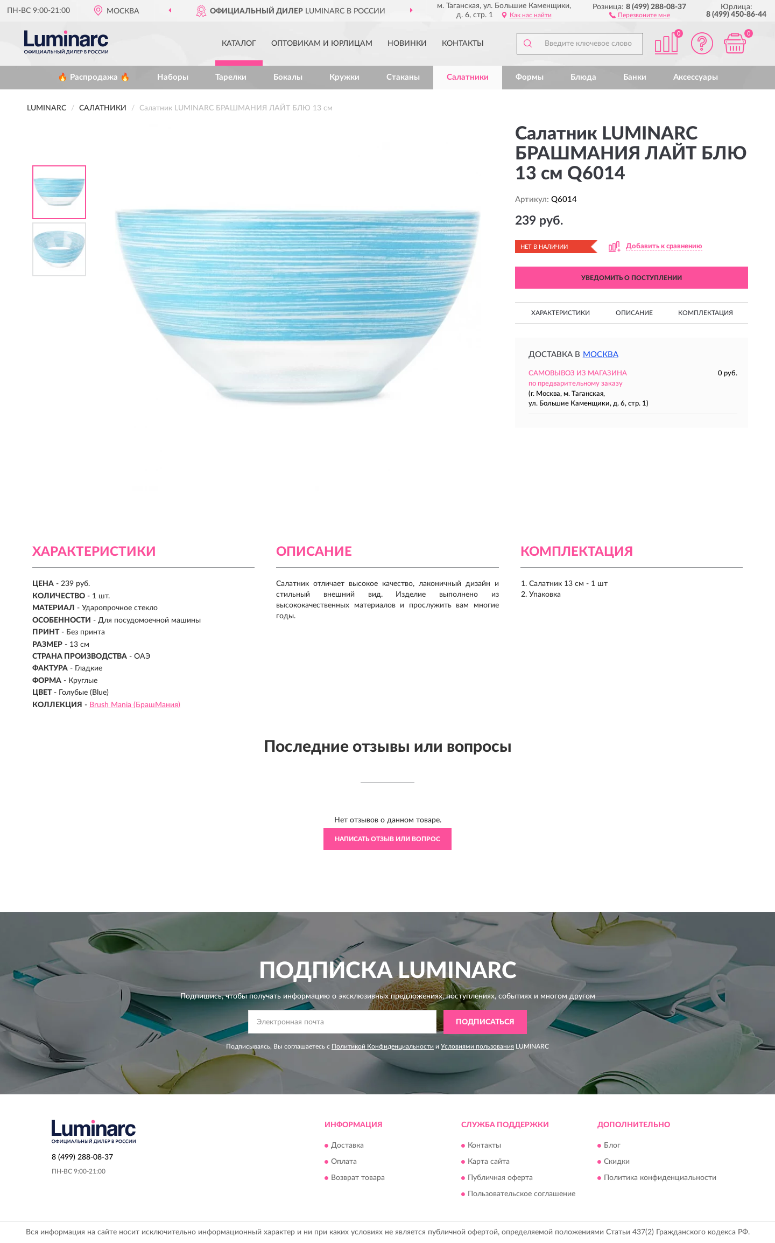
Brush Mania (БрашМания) (134, 705)
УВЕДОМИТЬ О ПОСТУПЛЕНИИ (631, 278)
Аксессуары (695, 77)
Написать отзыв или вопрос (387, 839)
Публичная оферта (500, 1178)
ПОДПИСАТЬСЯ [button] (485, 1022)
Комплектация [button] (705, 313)
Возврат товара (358, 1178)
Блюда (583, 77)
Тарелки (230, 77)
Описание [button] (634, 313)
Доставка (347, 1146)
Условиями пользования (477, 1046)
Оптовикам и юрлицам (321, 43)
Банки (634, 77)
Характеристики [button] (560, 313)
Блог (612, 1146)
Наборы (172, 77)
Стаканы (403, 77)
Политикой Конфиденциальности (383, 1046)
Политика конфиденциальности (660, 1178)
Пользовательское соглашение (521, 1194)
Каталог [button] (239, 43)
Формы (530, 77)
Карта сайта (489, 1162)
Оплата (344, 1162)
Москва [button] (600, 355)
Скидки (617, 1162)
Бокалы (287, 77)
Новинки (407, 43)
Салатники (468, 77)
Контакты (463, 43)
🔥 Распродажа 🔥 (94, 77)
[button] (639, 14)
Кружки (344, 77)
